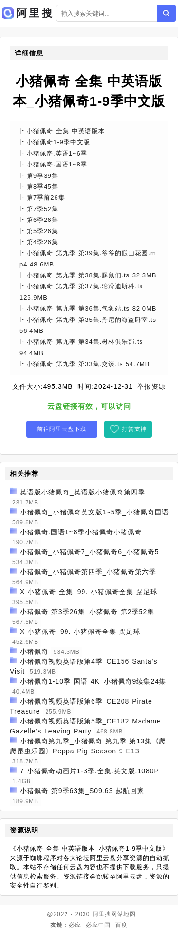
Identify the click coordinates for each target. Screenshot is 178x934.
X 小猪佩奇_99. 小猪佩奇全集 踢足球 (80, 631)
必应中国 (98, 925)
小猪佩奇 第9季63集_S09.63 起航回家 (82, 791)
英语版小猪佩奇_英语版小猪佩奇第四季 (82, 492)
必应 (75, 925)
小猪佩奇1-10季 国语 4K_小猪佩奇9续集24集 (93, 681)
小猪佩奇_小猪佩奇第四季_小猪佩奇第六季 (88, 572)
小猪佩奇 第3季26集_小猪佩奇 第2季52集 (87, 611)
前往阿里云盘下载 (61, 429)
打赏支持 (134, 429)
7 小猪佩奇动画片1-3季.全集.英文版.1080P (89, 771)
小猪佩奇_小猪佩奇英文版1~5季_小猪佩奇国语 (94, 512)
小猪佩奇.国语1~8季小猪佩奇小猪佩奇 (81, 532)
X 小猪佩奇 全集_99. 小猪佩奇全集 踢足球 (89, 591)
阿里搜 (102, 914)
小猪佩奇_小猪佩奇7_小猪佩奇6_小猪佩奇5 (89, 552)
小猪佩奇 (34, 651)
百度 (121, 925)
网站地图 (123, 914)
